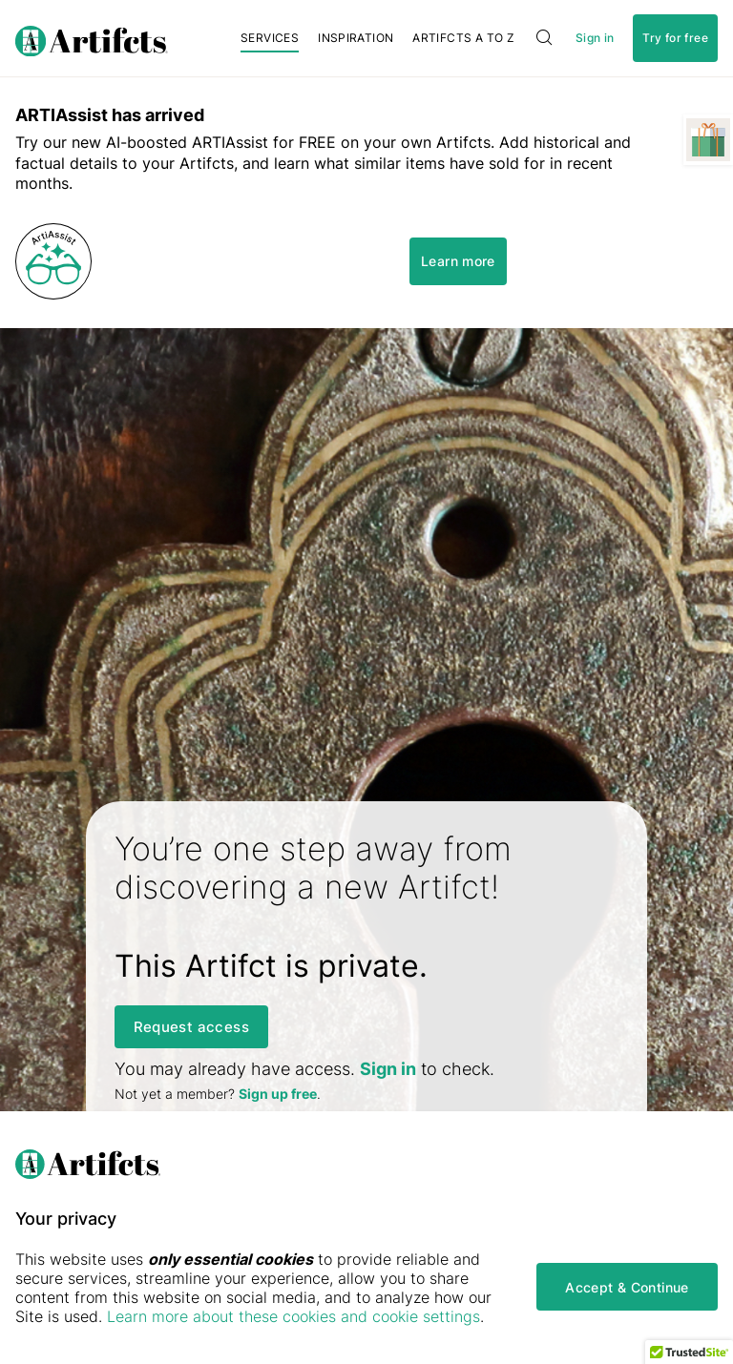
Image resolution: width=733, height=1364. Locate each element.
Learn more (458, 261)
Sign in (595, 38)
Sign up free (278, 1093)
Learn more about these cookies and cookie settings (293, 1316)
